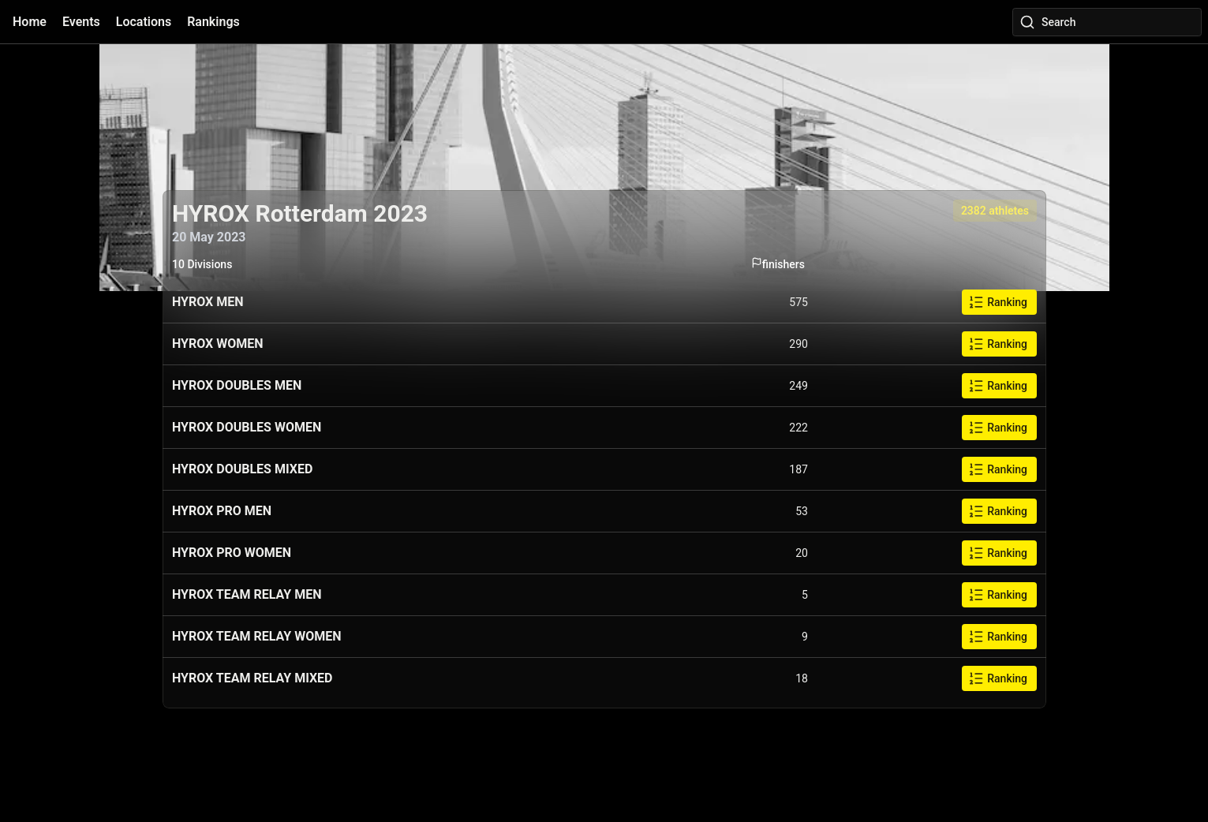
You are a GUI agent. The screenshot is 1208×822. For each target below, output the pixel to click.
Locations (143, 21)
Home (30, 21)
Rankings (213, 21)
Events (81, 21)
